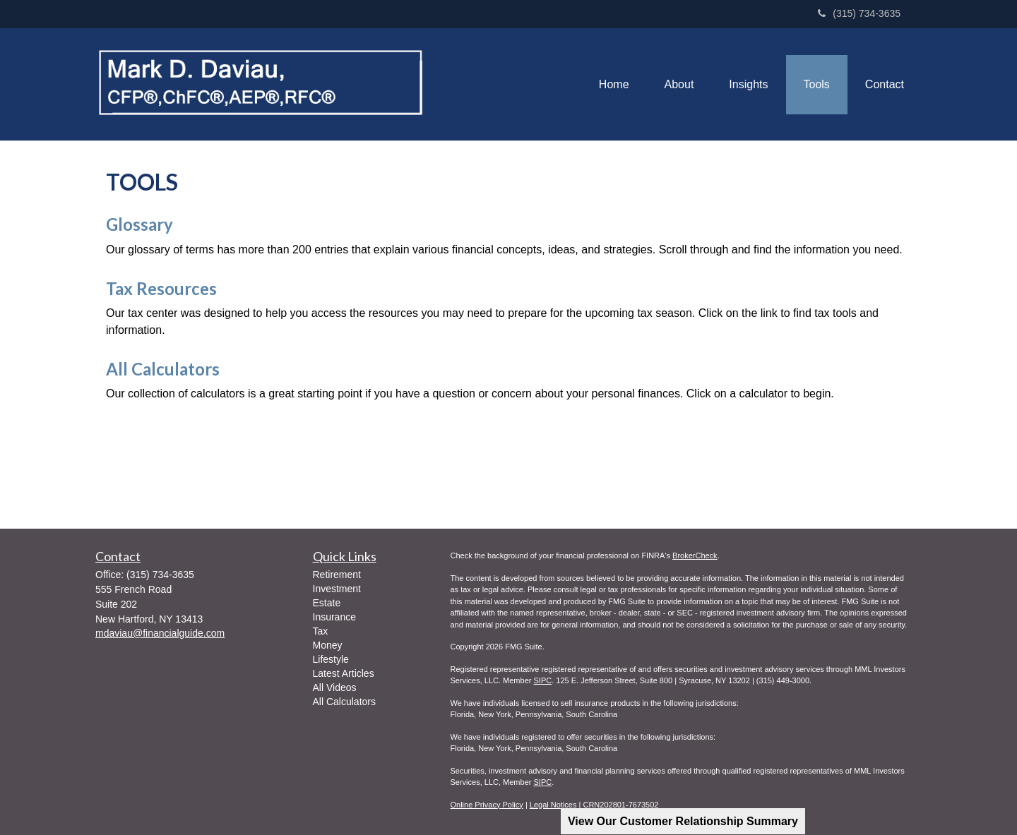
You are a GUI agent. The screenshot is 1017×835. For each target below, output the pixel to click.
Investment (337, 588)
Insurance (334, 617)
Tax (320, 631)
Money (328, 645)
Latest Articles (343, 673)
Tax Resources (161, 288)
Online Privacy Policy (487, 804)
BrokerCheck (695, 555)
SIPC (542, 680)
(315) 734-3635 (859, 13)
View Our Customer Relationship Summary (683, 821)
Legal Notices (553, 804)
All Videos (335, 687)
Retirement (337, 574)
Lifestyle (331, 659)
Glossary (139, 224)
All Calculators (163, 369)
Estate (327, 602)
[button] (679, 84)
